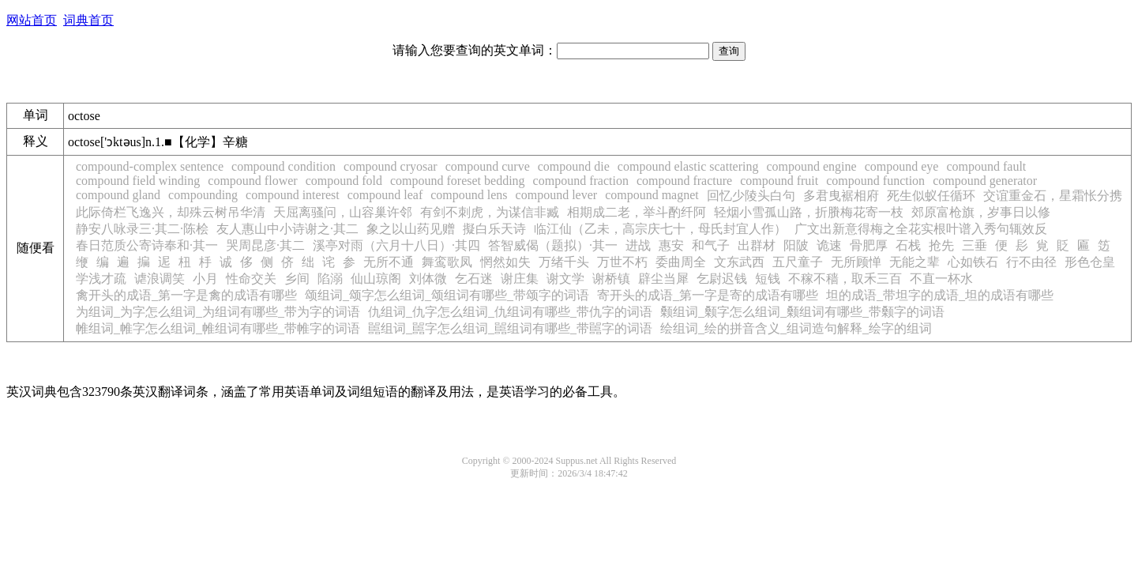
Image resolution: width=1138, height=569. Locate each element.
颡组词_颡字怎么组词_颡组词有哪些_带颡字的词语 (802, 311)
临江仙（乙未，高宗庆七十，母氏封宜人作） (660, 229)
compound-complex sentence (149, 166)
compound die (574, 166)
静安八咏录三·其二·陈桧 (142, 229)
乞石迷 (474, 278)
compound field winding (138, 180)
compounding (203, 195)
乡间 (297, 278)
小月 (205, 278)
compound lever (557, 195)
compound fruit (779, 180)
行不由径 (1031, 262)
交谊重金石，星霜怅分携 (1052, 195)
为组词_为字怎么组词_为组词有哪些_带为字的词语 (218, 311)
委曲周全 (680, 262)
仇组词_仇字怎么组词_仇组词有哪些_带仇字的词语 (510, 311)
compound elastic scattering (688, 166)
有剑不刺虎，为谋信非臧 (489, 212)
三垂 (974, 245)
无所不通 (388, 262)
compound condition (283, 166)
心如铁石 (973, 262)
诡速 (829, 245)
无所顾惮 (856, 262)
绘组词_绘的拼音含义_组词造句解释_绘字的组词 (796, 328)
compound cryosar (391, 166)
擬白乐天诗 (494, 229)
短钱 (767, 278)
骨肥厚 (869, 245)
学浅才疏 (101, 278)
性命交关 (251, 278)
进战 (638, 245)
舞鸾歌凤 (447, 262)
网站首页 (31, 20)
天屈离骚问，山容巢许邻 (342, 212)
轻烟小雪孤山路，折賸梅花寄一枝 (808, 212)
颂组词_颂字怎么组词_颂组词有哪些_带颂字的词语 (447, 295)
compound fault (986, 166)
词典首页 (88, 20)
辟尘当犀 (663, 278)
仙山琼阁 (376, 278)
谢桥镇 (611, 278)
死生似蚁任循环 (931, 195)
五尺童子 (797, 262)
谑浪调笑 (159, 278)
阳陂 (796, 245)
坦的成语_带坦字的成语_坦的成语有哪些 (939, 295)
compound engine (811, 166)
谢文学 (565, 278)
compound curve (487, 166)
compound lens (468, 195)
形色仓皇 (1090, 262)
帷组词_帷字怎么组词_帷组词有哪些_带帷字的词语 (218, 328)
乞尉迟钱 (722, 278)
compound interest (293, 195)
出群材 (757, 245)
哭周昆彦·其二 (265, 245)
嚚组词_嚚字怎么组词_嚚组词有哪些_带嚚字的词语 (510, 328)
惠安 (671, 245)
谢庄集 (520, 278)
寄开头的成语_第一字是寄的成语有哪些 (707, 295)
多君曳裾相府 (841, 195)
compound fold (344, 180)
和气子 (711, 245)
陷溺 (330, 278)
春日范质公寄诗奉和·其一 (147, 245)
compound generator (985, 180)
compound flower (252, 180)
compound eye (902, 166)
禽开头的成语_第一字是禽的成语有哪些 (186, 295)
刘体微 (428, 278)
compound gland (118, 195)
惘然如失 (505, 262)
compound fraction (581, 180)
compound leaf (385, 195)
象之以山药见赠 (410, 229)
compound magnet (652, 195)
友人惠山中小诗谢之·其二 (287, 229)
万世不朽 (622, 262)
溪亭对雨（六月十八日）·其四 (396, 245)
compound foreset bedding (457, 180)
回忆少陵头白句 (751, 195)
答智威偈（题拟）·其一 (553, 245)
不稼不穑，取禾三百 (845, 278)
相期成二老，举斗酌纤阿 (636, 212)
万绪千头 (564, 262)
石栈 (908, 245)
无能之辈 (914, 262)
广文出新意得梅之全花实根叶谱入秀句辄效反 (920, 229)
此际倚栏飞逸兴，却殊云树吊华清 (170, 212)
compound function (875, 180)
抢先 (941, 245)
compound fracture (684, 180)
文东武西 (739, 262)
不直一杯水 (941, 278)
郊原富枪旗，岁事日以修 (980, 212)
